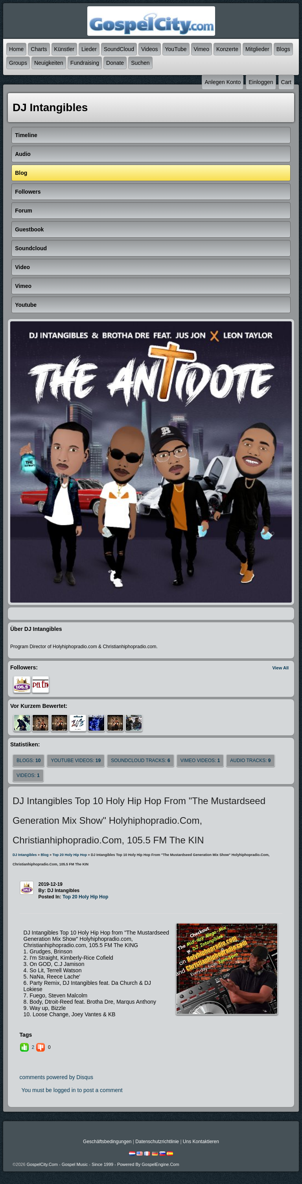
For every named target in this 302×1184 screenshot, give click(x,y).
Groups (18, 63)
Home (16, 49)
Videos (149, 49)
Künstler (64, 49)
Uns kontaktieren (201, 1141)
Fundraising (84, 63)
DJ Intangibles (25, 855)
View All (280, 667)
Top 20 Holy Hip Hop (70, 855)
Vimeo (201, 49)
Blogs (283, 49)
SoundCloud (119, 49)
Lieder (89, 49)
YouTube (176, 49)
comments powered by (57, 1077)
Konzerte (227, 49)
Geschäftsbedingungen (107, 1141)
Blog (45, 855)
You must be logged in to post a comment (72, 1090)
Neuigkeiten (48, 63)
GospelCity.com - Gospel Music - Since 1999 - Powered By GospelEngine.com (103, 1164)
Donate (115, 63)
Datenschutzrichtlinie (157, 1141)
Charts (39, 49)
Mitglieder (257, 49)
